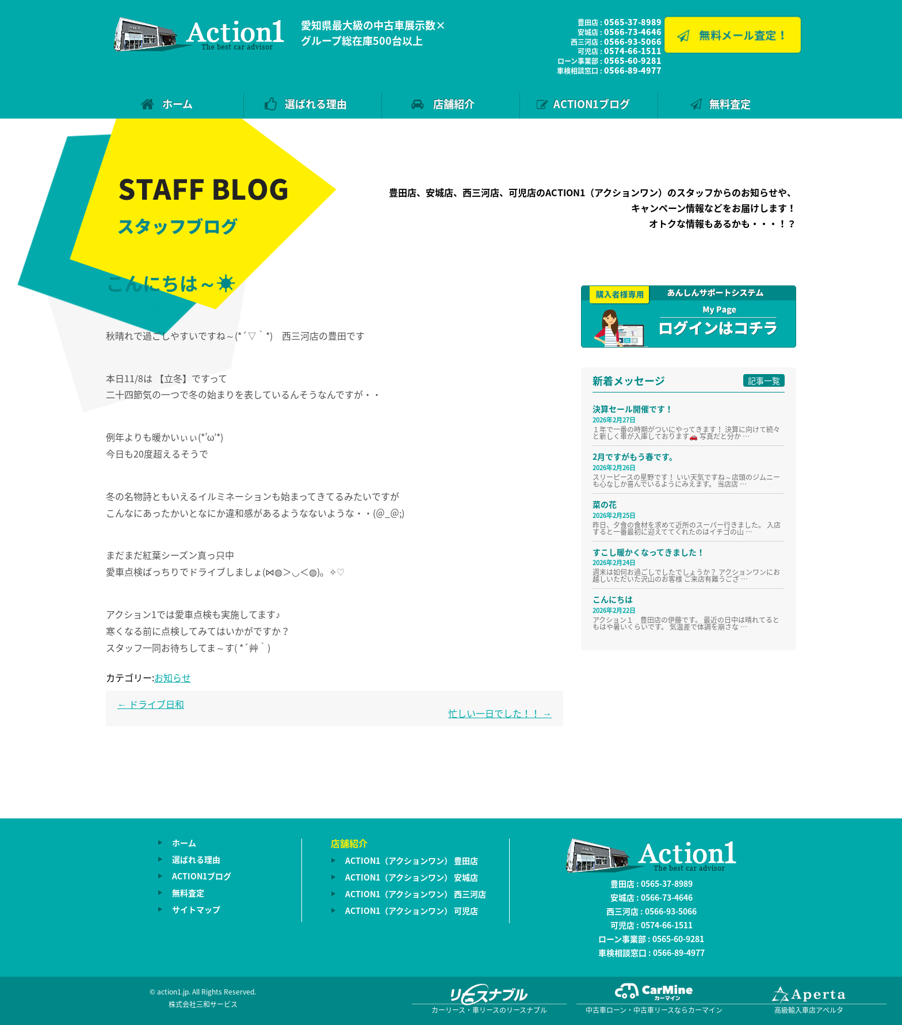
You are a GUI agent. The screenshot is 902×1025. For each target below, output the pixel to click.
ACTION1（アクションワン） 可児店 (411, 910)
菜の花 (605, 504)
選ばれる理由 (316, 104)
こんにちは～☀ (170, 282)
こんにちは (613, 599)
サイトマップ (196, 909)
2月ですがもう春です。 (635, 456)
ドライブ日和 (150, 704)
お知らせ (172, 677)
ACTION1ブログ (591, 104)
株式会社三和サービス (203, 1004)
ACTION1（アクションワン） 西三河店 (415, 894)
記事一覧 (764, 380)
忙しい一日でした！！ (500, 713)
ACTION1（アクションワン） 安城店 (411, 877)
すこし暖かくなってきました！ (649, 552)
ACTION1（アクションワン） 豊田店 (411, 860)
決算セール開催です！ (633, 408)
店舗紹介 (454, 104)
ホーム (177, 104)
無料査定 (730, 104)
